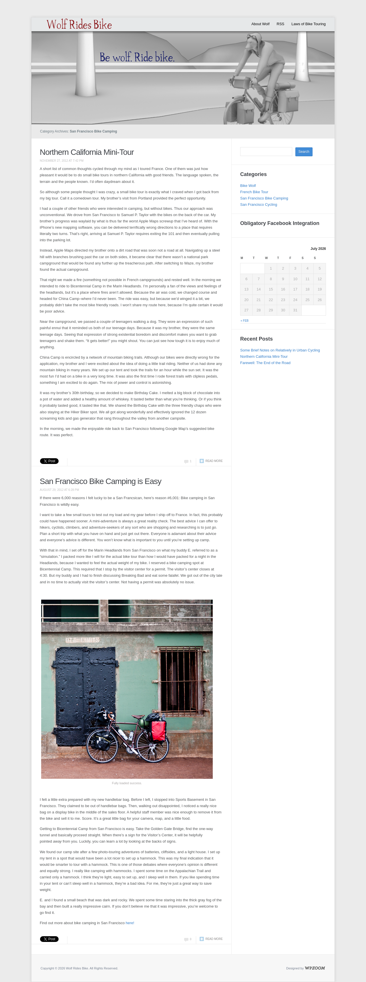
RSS (281, 24)
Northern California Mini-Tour (87, 152)
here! (130, 923)
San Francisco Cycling (258, 204)
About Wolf (260, 24)
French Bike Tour (254, 192)
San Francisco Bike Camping (264, 198)
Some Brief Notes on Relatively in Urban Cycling (280, 350)
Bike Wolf (248, 185)
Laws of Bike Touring (308, 24)
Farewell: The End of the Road (265, 363)
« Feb (245, 320)
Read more (214, 461)
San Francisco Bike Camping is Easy (100, 481)
